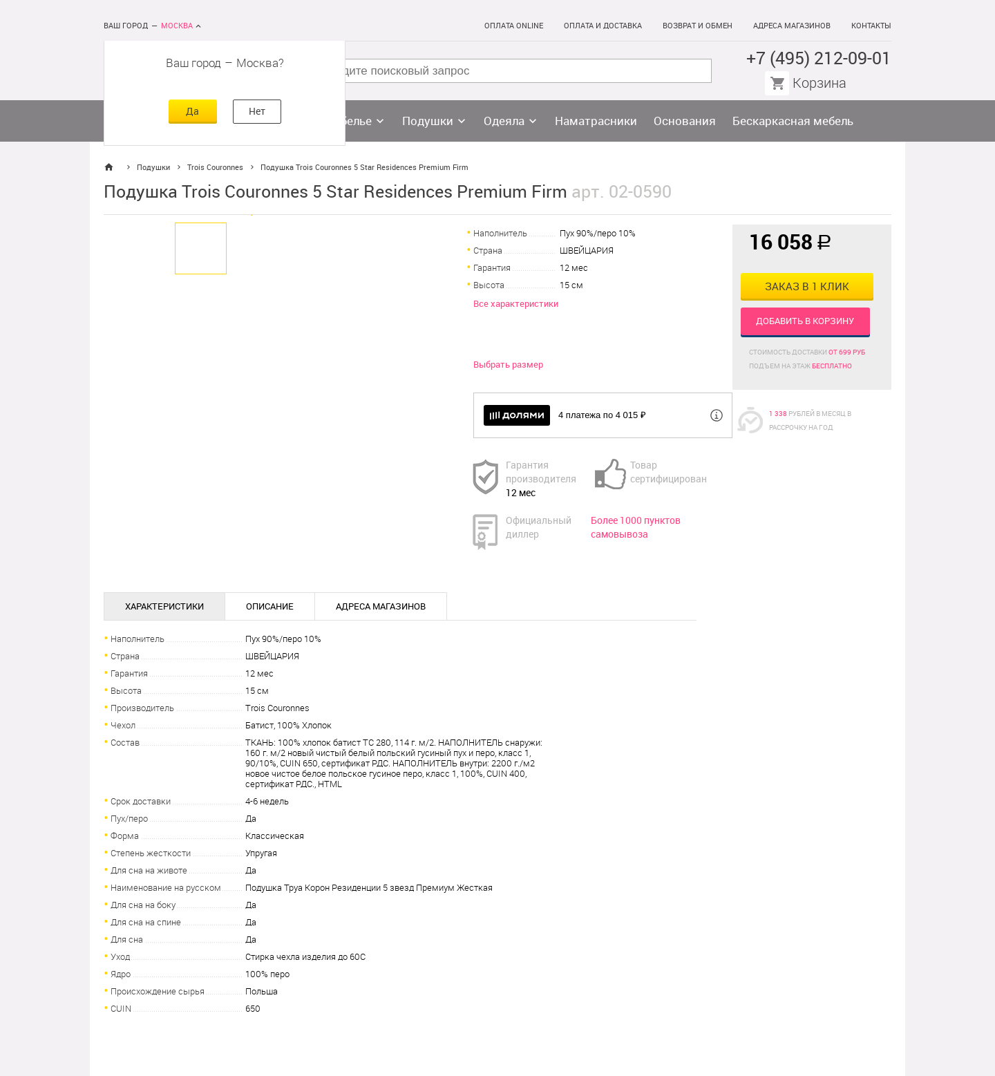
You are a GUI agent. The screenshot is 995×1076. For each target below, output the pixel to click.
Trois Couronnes (215, 167)
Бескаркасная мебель (792, 121)
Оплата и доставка (603, 25)
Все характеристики (515, 304)
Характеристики (164, 606)
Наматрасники (596, 121)
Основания (685, 121)
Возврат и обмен (697, 25)
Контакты (871, 25)
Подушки (427, 121)
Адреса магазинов (792, 25)
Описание (270, 606)
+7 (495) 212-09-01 (818, 58)
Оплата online (513, 25)
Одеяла (504, 121)
